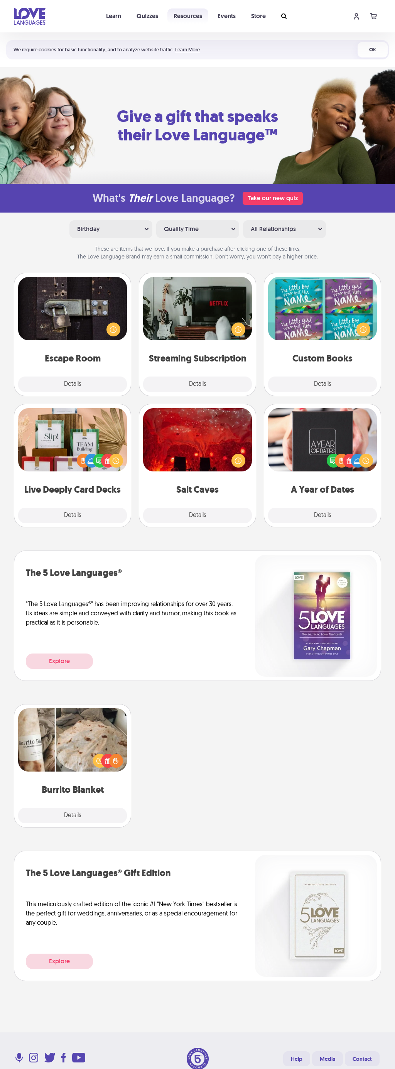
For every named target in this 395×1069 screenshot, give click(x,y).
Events (227, 16)
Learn (113, 16)
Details (72, 384)
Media (327, 1058)
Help (296, 1058)
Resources (188, 16)
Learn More (187, 49)
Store (258, 16)
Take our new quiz (273, 198)
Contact (362, 1058)
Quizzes (147, 16)
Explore (59, 661)
